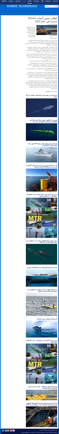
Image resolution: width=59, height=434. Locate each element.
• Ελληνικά (48, 1)
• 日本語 (29, 1)
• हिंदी (42, 1)
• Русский (54, 1)
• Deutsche (18, 1)
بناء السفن (52, 91)
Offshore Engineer (53, 432)
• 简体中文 (4, 1)
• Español (10, 1)
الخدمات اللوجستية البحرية (42, 432)
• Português (36, 1)
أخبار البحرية (33, 432)
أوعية (56, 91)
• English (29, 3)
